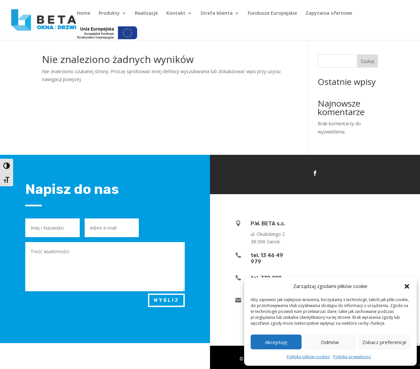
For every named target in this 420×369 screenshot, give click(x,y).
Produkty (109, 13)
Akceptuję (276, 342)
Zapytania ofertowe (328, 13)
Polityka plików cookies (308, 356)
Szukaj (367, 61)
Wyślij (166, 300)
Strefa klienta (216, 13)
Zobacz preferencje (384, 342)
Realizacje (146, 13)
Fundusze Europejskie (272, 13)
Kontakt (175, 13)
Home (83, 13)
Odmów (330, 342)
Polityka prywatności (352, 356)
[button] (407, 286)
